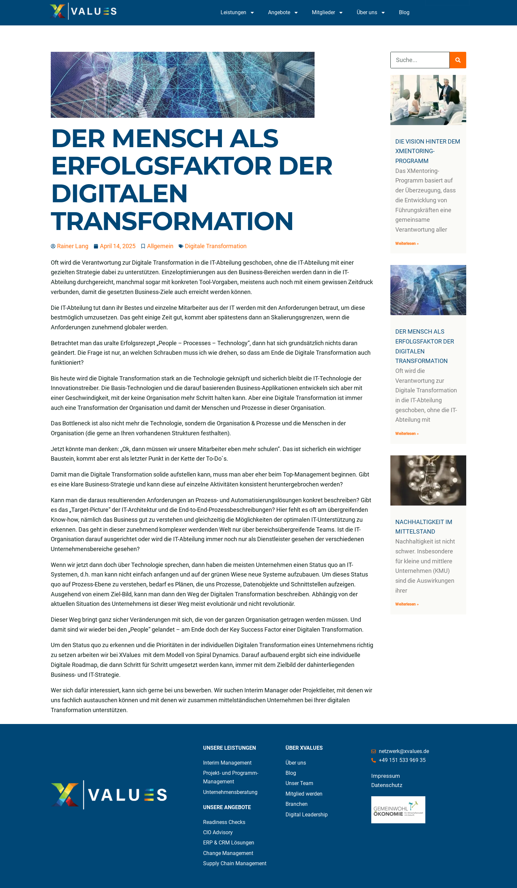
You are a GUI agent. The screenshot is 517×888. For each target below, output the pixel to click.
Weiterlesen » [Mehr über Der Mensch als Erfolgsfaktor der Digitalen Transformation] (407, 433)
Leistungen (238, 12)
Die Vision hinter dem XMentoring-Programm (427, 151)
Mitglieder (328, 12)
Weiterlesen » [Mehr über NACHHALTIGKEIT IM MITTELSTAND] (407, 604)
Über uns (371, 12)
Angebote (283, 12)
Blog (404, 12)
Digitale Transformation (216, 246)
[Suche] (458, 60)
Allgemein (160, 246)
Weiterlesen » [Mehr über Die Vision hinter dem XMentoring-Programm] (407, 243)
